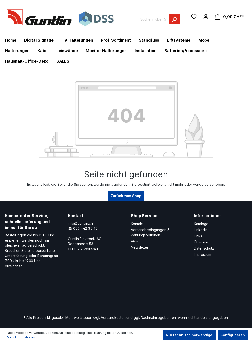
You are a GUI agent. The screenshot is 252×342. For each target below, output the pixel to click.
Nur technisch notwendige (189, 335)
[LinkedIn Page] (109, 296)
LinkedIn (200, 230)
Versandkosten (113, 317)
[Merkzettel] (194, 17)
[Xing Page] (123, 296)
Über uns (201, 242)
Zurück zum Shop (126, 196)
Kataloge (201, 224)
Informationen (208, 215)
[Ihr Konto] (206, 17)
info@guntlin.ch (80, 223)
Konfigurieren (233, 335)
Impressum (202, 254)
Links (198, 236)
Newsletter (139, 247)
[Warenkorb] (229, 17)
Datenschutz (204, 248)
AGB (134, 241)
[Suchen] (174, 19)
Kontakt (137, 224)
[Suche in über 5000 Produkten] (153, 19)
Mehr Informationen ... (22, 337)
